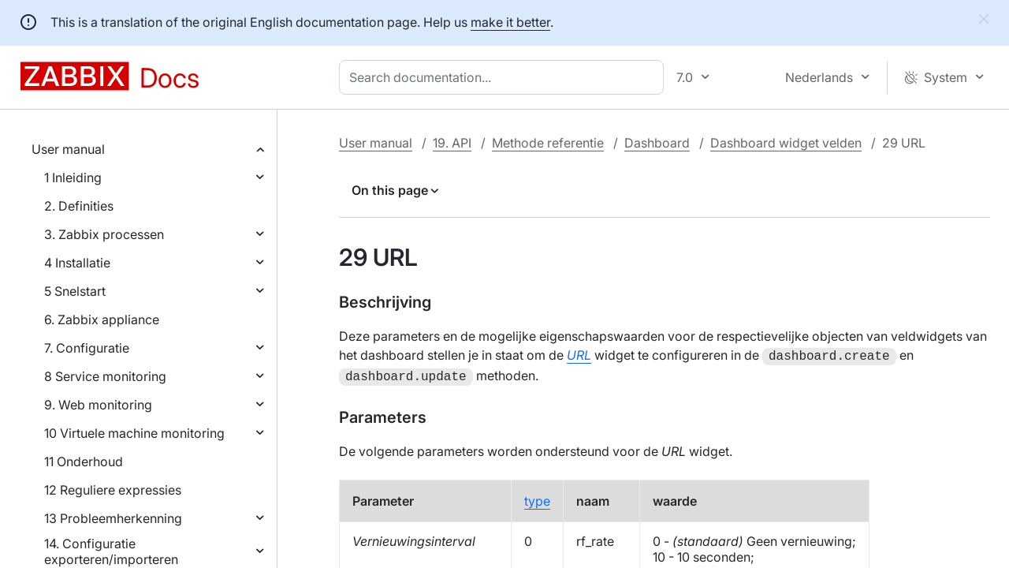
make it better (510, 22)
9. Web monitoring (98, 405)
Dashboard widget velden (786, 143)
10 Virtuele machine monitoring (134, 433)
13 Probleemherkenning (113, 518)
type (537, 498)
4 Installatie (77, 263)
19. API (452, 143)
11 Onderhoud (83, 461)
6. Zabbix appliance (101, 319)
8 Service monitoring (105, 376)
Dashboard (657, 143)
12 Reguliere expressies (112, 490)
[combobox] (504, 77)
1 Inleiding (73, 177)
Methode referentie (548, 143)
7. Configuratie (86, 348)
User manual (68, 149)
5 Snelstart (75, 291)
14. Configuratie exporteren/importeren (111, 551)
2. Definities (79, 206)
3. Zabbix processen (104, 234)
